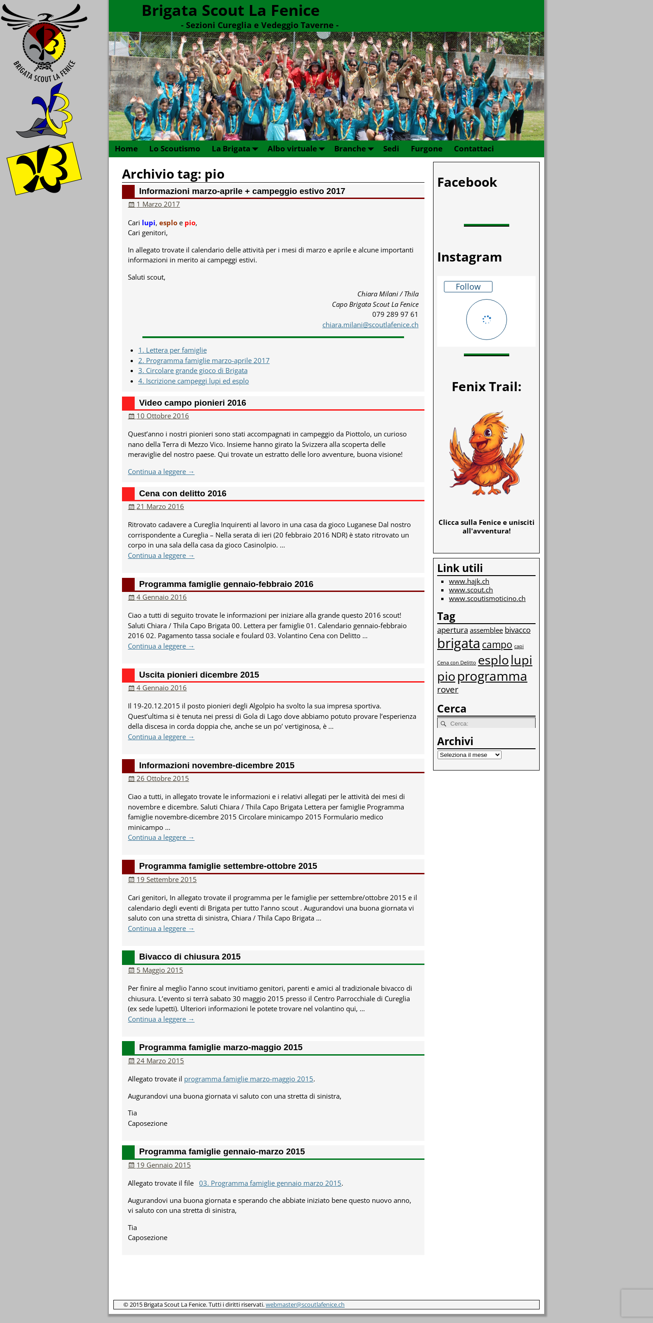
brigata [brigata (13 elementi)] (458, 643)
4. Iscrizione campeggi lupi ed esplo (193, 380)
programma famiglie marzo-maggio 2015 (248, 1078)
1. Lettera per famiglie (172, 349)
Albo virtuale (298, 149)
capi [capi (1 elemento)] (519, 646)
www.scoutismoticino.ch (487, 598)
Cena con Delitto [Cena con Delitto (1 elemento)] (456, 662)
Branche (355, 149)
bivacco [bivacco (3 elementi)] (518, 630)
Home (126, 148)
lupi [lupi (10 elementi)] (521, 659)
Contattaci (474, 148)
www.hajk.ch (469, 581)
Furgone (427, 148)
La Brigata (237, 149)
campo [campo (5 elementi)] (497, 644)
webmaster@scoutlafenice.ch (305, 1304)
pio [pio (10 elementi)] (446, 676)
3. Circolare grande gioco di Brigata (193, 370)
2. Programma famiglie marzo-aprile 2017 (204, 360)
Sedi (391, 148)
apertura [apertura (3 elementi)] (452, 630)
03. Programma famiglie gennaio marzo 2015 (270, 1182)
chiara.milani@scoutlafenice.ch (370, 324)
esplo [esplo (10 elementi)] (493, 659)
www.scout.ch (471, 589)
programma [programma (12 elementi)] (492, 675)
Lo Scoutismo (174, 148)
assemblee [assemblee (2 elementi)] (486, 630)
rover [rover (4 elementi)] (447, 689)
